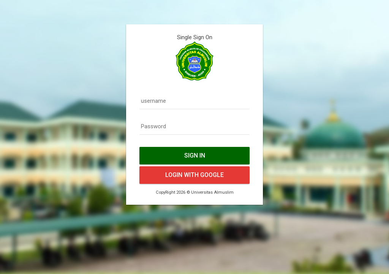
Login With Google (194, 174)
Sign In (194, 155)
